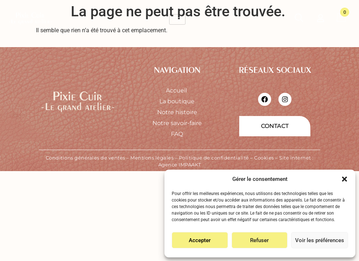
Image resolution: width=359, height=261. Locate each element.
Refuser (259, 240)
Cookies (264, 158)
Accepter (200, 240)
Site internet (295, 158)
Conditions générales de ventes (85, 158)
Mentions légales (152, 158)
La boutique (177, 101)
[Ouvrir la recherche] (299, 19)
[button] (344, 179)
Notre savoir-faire (177, 123)
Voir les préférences (319, 240)
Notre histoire (177, 112)
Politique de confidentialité (214, 158)
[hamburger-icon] (177, 19)
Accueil (177, 90)
